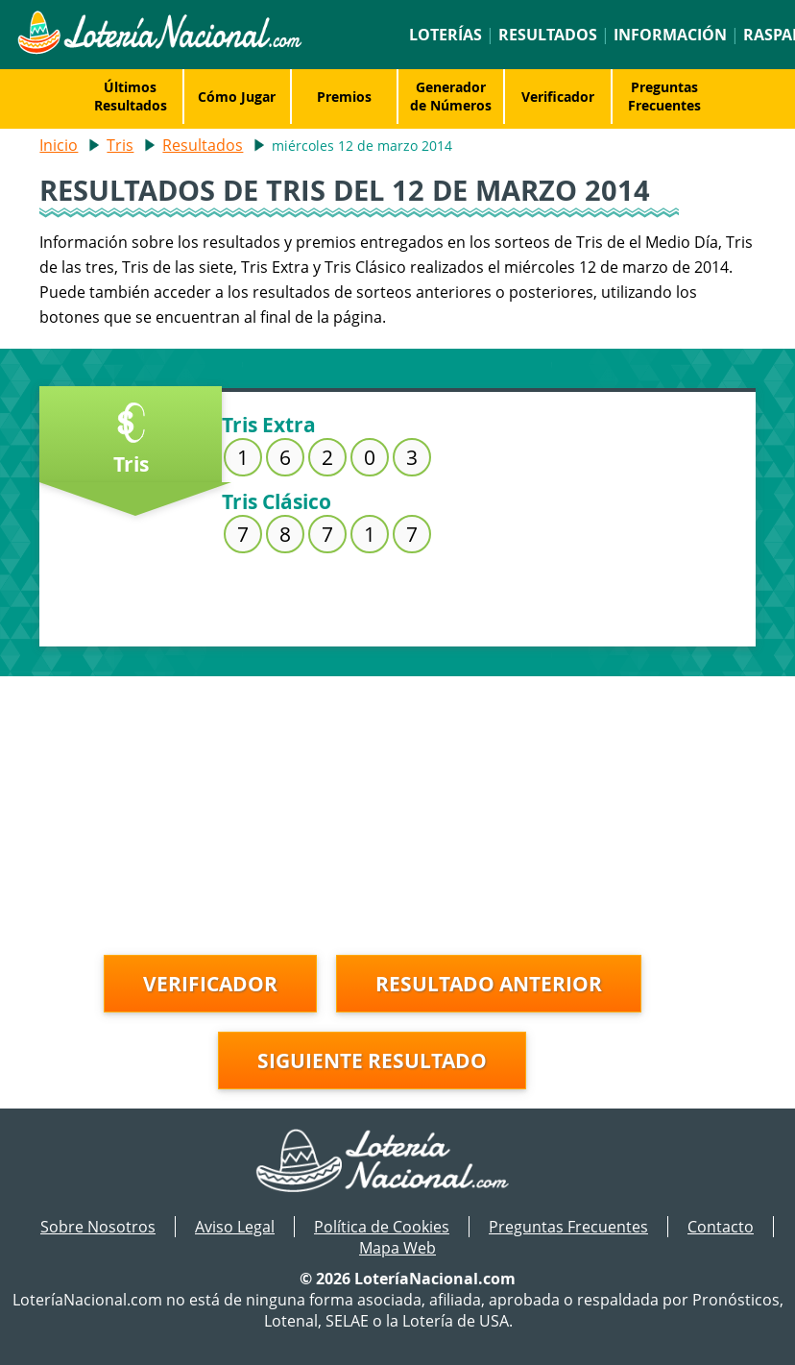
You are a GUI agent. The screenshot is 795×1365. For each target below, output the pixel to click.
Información (670, 34)
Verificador (557, 96)
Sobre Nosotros (98, 1226)
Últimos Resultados (130, 96)
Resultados (547, 34)
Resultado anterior (488, 983)
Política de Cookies (381, 1226)
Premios (344, 96)
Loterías (445, 34)
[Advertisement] (397, 810)
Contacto (720, 1226)
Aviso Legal (235, 1226)
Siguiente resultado (372, 1060)
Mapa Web (397, 1247)
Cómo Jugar (237, 96)
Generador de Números (451, 96)
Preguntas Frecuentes (664, 96)
